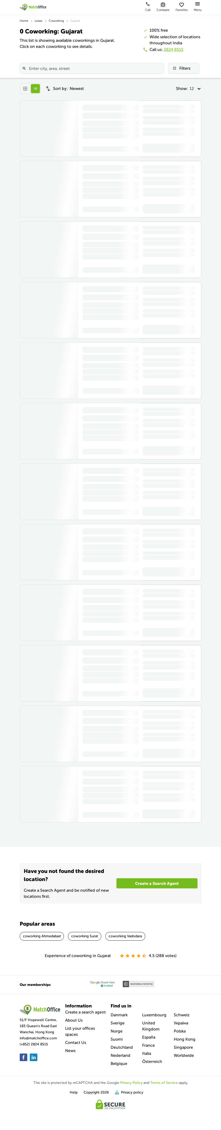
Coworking (56, 20)
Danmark (119, 1015)
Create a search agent (85, 1012)
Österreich (152, 1061)
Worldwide (184, 1055)
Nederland (120, 1055)
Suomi (117, 1039)
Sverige (118, 1023)
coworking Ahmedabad (42, 936)
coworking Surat (84, 936)
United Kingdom (151, 1026)
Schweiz (181, 1015)
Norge (116, 1031)
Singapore (183, 1047)
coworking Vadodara (125, 936)
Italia (146, 1053)
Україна (181, 1023)
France (148, 1045)
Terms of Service (164, 1083)
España (148, 1037)
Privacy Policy (131, 1083)
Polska (180, 1031)
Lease (38, 20)
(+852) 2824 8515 (34, 1044)
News (70, 1050)
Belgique (119, 1063)
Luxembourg (154, 1015)
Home (24, 20)
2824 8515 (173, 49)
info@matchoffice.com (38, 1038)
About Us (74, 1020)
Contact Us (75, 1042)
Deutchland (122, 1047)
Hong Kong (184, 1039)
